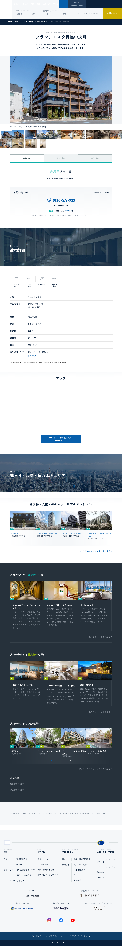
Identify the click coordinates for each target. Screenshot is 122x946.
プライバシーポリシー (57, 936)
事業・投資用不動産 (45, 870)
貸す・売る (8, 870)
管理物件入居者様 (77, 6)
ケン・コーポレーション (107, 867)
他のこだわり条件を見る (99, 638)
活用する (47, 11)
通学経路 (33, 356)
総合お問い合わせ (35, 936)
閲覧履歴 (94, 5)
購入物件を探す (17, 794)
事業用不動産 (41, 4)
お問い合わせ (112, 13)
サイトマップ (88, 936)
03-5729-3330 (61, 205)
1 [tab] (51, 764)
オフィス (28, 4)
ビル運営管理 (43, 864)
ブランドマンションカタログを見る (94, 773)
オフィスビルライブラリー (48, 875)
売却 (75, 875)
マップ (69, 211)
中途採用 (101, 878)
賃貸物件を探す (17, 788)
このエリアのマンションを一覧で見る (93, 551)
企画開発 (77, 880)
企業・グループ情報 (58, 4)
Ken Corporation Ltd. (6, 9)
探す (17, 11)
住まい (17, 4)
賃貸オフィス (43, 859)
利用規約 (75, 936)
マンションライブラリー (88, 13)
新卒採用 (101, 872)
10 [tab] (70, 764)
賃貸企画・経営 (80, 865)
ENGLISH (74, 2)
